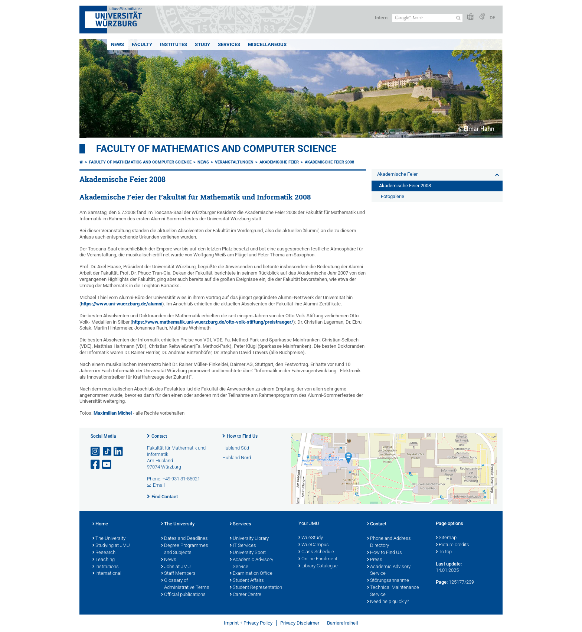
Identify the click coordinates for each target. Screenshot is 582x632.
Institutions (105, 567)
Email (159, 485)
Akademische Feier (279, 162)
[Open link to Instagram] (96, 451)
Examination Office (251, 573)
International (106, 573)
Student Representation (256, 587)
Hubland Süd (235, 448)
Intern (381, 17)
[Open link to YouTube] (107, 464)
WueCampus (313, 545)
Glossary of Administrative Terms (185, 584)
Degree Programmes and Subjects (184, 549)
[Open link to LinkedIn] (119, 451)
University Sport (248, 553)
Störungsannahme (388, 580)
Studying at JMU (111, 545)
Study (202, 44)
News (117, 44)
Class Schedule (316, 552)
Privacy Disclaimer (299, 623)
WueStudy (310, 538)
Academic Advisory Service (251, 563)
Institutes (173, 44)
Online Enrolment (317, 559)
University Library (249, 538)
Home (100, 524)
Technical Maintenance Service (393, 591)
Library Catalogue (318, 566)
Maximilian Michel (113, 413)
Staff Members (178, 573)
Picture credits (452, 545)
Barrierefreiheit (342, 623)
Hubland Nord (236, 457)
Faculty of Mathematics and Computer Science (216, 148)
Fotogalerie (392, 196)
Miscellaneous (267, 44)
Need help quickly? (388, 602)
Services (229, 44)
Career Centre (245, 595)
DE (492, 17)
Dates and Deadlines (184, 538)
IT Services (243, 545)
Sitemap (446, 538)
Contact (159, 436)
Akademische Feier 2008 (329, 162)
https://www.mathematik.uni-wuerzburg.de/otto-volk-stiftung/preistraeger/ (212, 322)
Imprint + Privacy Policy (248, 623)
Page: (442, 582)
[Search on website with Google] (427, 18)
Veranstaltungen (234, 162)
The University (108, 538)
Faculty (142, 44)
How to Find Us (242, 436)
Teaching (103, 560)
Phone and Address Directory (389, 542)
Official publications (183, 595)
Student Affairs (247, 580)
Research (103, 553)
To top (444, 552)
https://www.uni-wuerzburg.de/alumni (121, 304)
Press (374, 560)
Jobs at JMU (176, 567)
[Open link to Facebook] (96, 464)
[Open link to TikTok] (107, 451)
